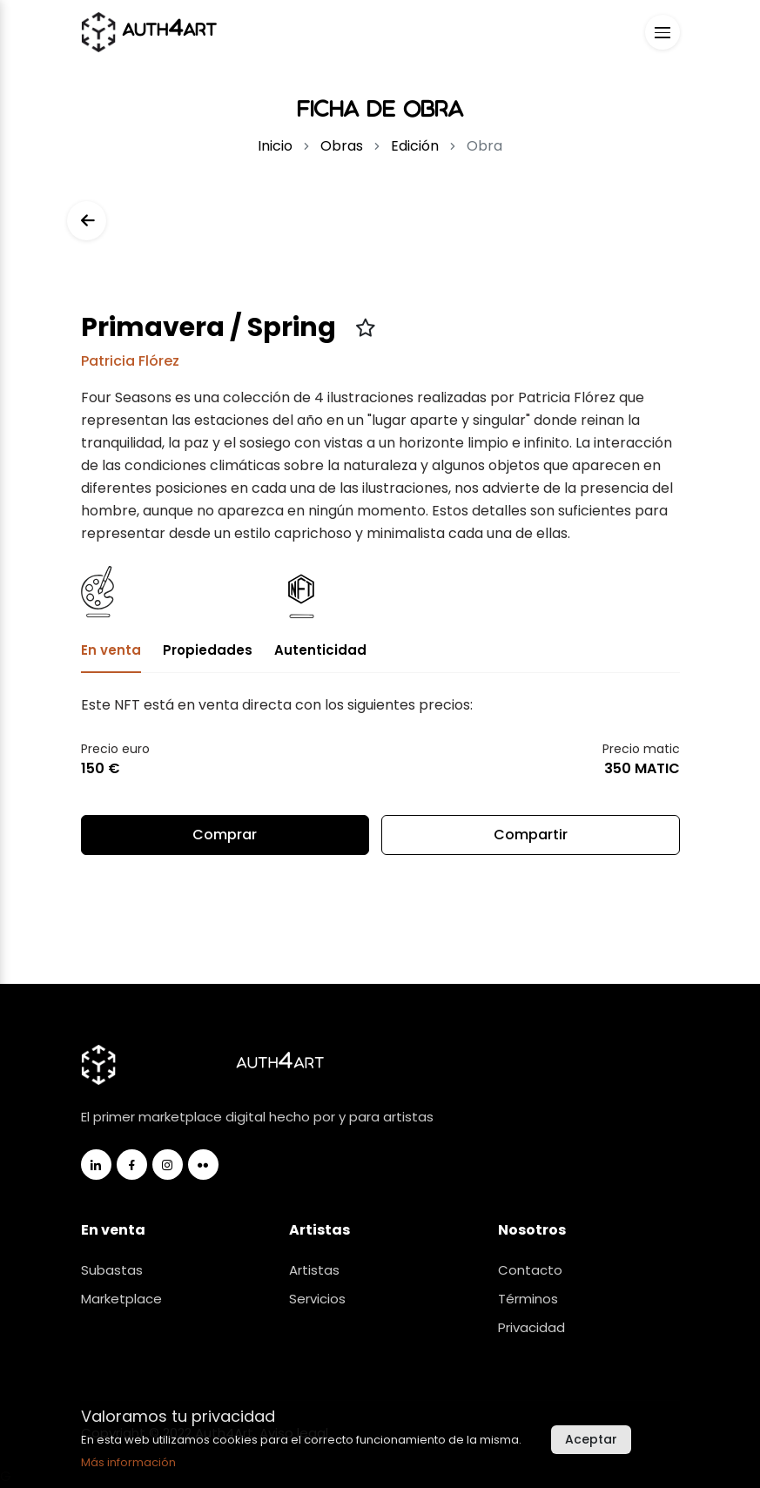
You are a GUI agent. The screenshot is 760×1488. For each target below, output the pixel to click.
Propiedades (207, 650)
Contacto (530, 1270)
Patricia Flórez (130, 361)
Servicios (317, 1298)
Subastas (112, 1270)
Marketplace (121, 1298)
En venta (111, 650)
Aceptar (591, 1439)
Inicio (275, 146)
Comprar (224, 835)
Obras (341, 146)
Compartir (530, 840)
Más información (128, 1462)
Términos (528, 1298)
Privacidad (531, 1327)
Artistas (314, 1270)
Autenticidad (320, 650)
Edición (415, 146)
